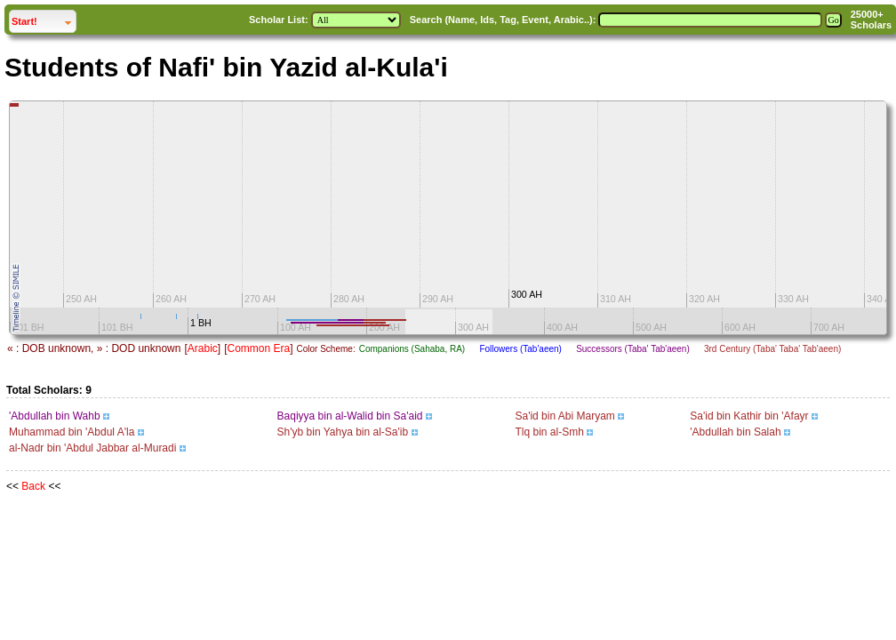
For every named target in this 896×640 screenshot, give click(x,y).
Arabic (203, 348)
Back (33, 486)
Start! (44, 19)
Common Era (258, 348)
